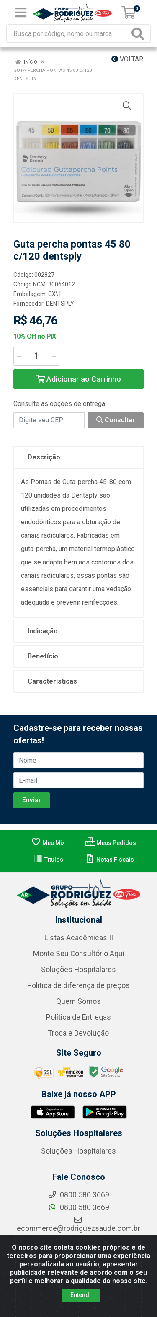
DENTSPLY (60, 303)
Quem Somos (78, 1001)
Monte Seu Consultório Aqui (78, 953)
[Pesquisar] (139, 33)
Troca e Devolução (78, 1033)
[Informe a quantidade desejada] (36, 356)
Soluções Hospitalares (78, 969)
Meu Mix (48, 843)
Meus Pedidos (110, 843)
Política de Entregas (78, 1017)
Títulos (48, 859)
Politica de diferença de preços (78, 985)
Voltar (127, 59)
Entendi (80, 1294)
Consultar (115, 420)
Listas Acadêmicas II (78, 938)
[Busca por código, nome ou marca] (68, 33)
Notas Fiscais (109, 859)
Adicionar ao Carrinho (78, 379)
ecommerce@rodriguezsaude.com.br (78, 1224)
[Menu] (20, 12)
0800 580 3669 (78, 1207)
